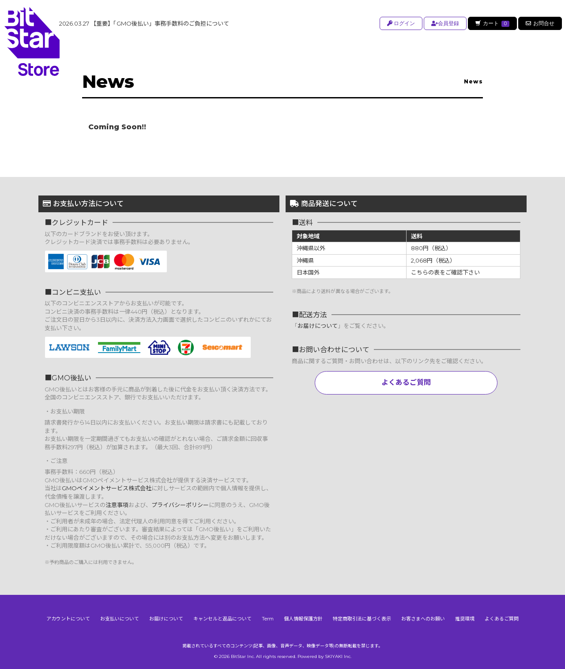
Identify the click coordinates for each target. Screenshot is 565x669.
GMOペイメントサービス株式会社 (106, 488)
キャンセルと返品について (222, 619)
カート (491, 23)
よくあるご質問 (406, 382)
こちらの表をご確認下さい (445, 272)
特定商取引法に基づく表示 (362, 619)
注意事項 (116, 504)
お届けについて (318, 325)
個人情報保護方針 (303, 619)
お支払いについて (119, 619)
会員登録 (444, 23)
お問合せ (540, 23)
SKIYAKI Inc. (338, 656)
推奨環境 (465, 619)
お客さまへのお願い (423, 619)
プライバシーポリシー (180, 504)
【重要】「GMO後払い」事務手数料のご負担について (144, 23)
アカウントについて (68, 619)
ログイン (400, 23)
